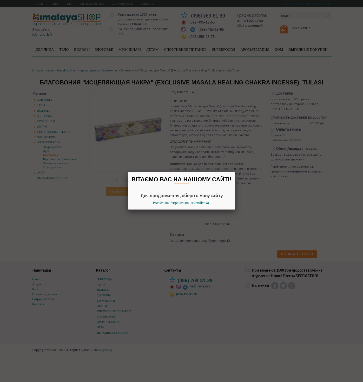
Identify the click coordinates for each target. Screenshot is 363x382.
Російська (161, 203)
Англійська (200, 203)
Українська (180, 203)
